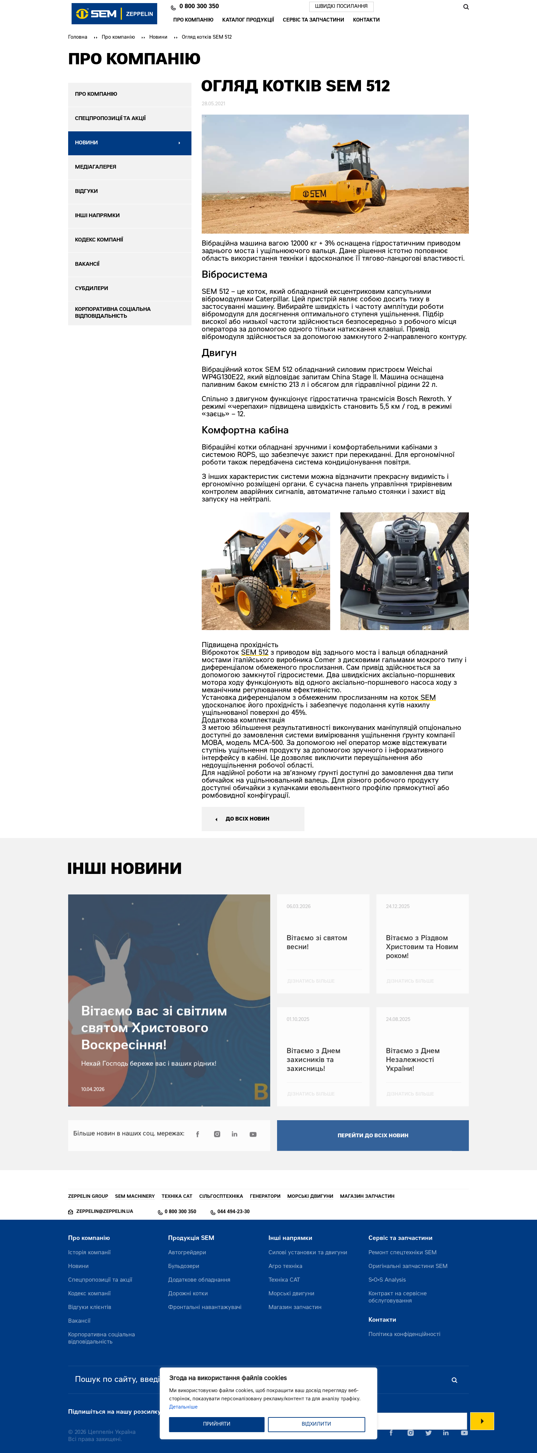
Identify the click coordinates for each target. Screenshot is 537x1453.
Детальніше (183, 1407)
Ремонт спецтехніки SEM (403, 1253)
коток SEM (418, 698)
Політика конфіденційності (404, 1334)
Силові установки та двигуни (307, 1253)
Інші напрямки (290, 1239)
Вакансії (79, 1321)
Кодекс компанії (89, 1294)
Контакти (366, 20)
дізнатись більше (311, 986)
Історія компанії (89, 1253)
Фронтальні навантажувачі (204, 1307)
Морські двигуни (291, 1294)
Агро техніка (285, 1266)
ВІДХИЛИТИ (316, 1424)
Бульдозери (183, 1266)
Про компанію (193, 20)
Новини (158, 37)
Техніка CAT (284, 1280)
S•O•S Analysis (387, 1280)
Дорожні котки (188, 1294)
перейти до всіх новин (373, 1140)
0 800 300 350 (199, 7)
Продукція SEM (191, 1239)
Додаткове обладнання (199, 1280)
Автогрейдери (187, 1253)
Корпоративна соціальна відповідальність (101, 1338)
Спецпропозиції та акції (100, 1280)
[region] (268, 1403)
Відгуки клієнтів (89, 1307)
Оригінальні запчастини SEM (408, 1266)
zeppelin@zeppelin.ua (104, 1212)
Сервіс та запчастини (313, 20)
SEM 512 (254, 653)
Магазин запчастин (295, 1307)
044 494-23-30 (233, 1212)
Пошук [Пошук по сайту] (466, 7)
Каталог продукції (248, 20)
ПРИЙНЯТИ (216, 1424)
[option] (266, 571)
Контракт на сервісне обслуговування (398, 1297)
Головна (77, 37)
